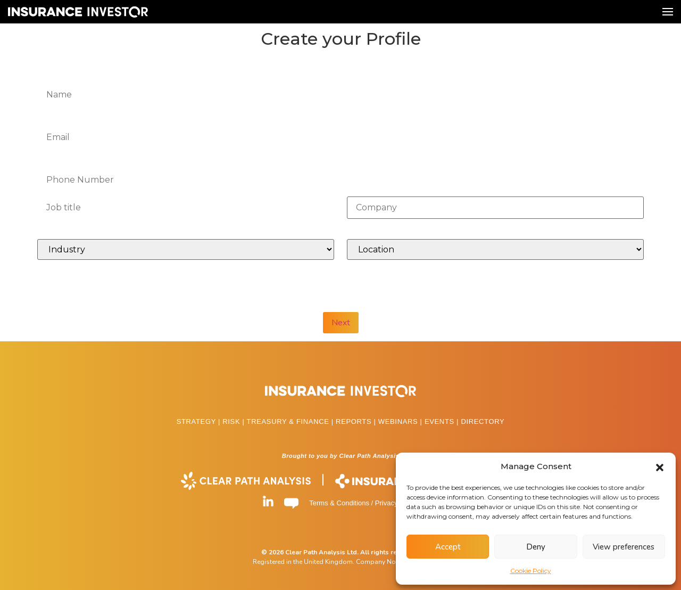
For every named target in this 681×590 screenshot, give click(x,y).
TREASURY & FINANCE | (291, 421)
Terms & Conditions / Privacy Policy (363, 503)
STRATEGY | (200, 421)
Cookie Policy (530, 571)
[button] (659, 466)
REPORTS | (357, 421)
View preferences (623, 547)
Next (340, 323)
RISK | (234, 421)
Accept (448, 547)
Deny (535, 547)
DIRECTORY (482, 421)
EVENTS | (443, 421)
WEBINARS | (401, 421)
